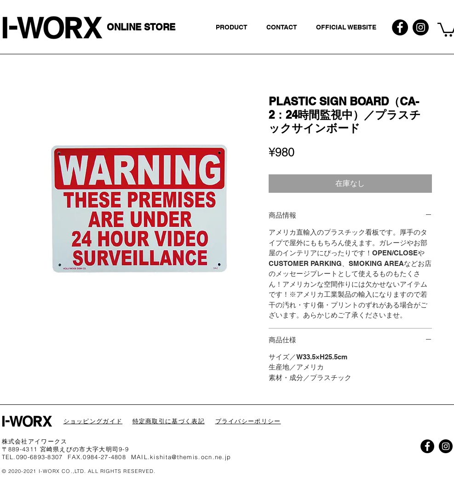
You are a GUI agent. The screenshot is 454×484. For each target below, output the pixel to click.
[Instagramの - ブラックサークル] (421, 27)
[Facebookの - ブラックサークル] (400, 27)
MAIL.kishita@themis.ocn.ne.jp (181, 457)
